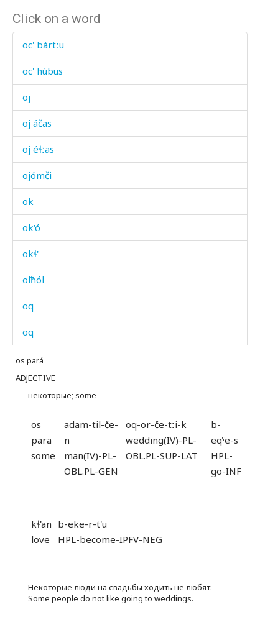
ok (28, 201)
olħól (33, 279)
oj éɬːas (38, 149)
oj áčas (37, 123)
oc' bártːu (43, 45)
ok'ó (31, 227)
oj (26, 97)
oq (28, 305)
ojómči (37, 175)
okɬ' (30, 253)
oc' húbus (42, 71)
